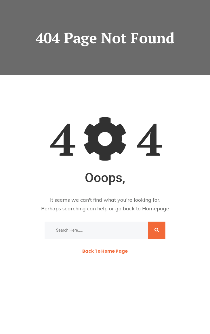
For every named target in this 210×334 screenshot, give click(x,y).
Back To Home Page (105, 251)
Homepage (155, 208)
